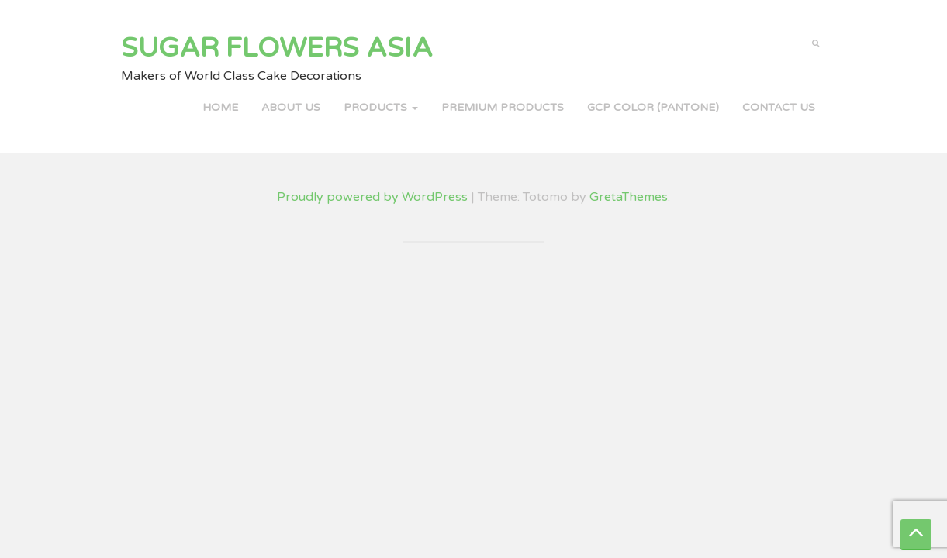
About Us (290, 107)
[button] (815, 42)
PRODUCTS (381, 107)
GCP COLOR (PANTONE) (653, 107)
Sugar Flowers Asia (277, 48)
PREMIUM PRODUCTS (502, 107)
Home (220, 107)
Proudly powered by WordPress (372, 197)
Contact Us (778, 107)
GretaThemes (628, 197)
